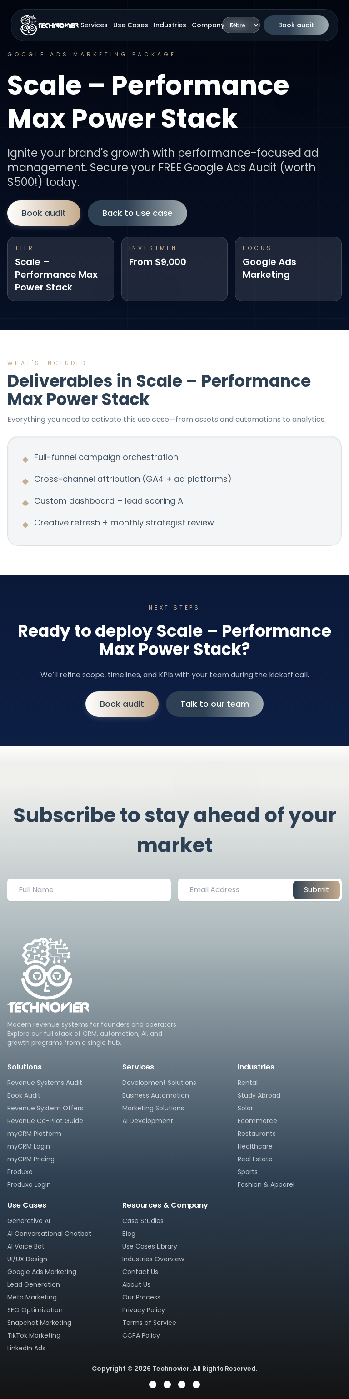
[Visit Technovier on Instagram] (167, 1384)
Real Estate (255, 1159)
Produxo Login (29, 1184)
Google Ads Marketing (41, 1271)
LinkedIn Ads (26, 1348)
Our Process (141, 1297)
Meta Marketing (32, 1297)
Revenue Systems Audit (44, 1082)
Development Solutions (159, 1082)
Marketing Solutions (153, 1108)
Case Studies (143, 1220)
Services (94, 25)
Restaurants (257, 1133)
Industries (170, 25)
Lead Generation (33, 1284)
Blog (128, 1233)
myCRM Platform (34, 1133)
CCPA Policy (141, 1335)
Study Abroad (259, 1095)
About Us (136, 1284)
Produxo (20, 1171)
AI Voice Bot (26, 1246)
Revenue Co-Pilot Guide (45, 1120)
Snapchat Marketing (39, 1322)
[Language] (241, 25)
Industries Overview (153, 1259)
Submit (316, 889)
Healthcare (255, 1146)
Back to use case (137, 213)
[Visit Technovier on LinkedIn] (196, 1384)
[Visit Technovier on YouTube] (181, 1384)
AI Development (147, 1120)
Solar (245, 1108)
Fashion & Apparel (266, 1184)
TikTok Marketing (33, 1335)
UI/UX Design (27, 1259)
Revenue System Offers (45, 1108)
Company (208, 25)
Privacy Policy (143, 1309)
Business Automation (155, 1095)
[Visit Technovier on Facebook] (152, 1384)
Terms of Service (149, 1322)
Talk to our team (214, 703)
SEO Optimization (35, 1309)
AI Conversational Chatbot (49, 1233)
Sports (248, 1171)
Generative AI (28, 1220)
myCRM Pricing (31, 1159)
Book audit (296, 25)
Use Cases (130, 25)
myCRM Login (28, 1146)
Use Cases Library (149, 1246)
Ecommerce (257, 1120)
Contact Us (140, 1271)
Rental (248, 1082)
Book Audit (23, 1095)
